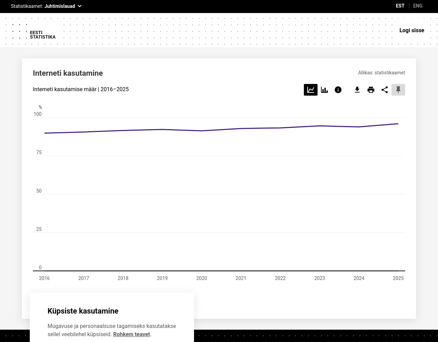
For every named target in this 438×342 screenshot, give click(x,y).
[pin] (398, 57)
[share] (384, 57)
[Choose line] (311, 57)
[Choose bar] (324, 57)
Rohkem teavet (131, 300)
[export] (357, 57)
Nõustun (123, 321)
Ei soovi (70, 321)
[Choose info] (338, 57)
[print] (371, 57)
